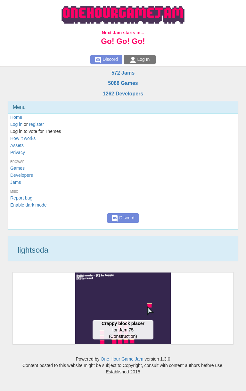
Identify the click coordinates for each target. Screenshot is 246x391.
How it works (23, 138)
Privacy (17, 152)
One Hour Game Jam (122, 359)
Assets (17, 145)
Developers (21, 175)
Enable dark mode (28, 205)
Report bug (21, 197)
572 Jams (123, 73)
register (36, 124)
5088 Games (123, 83)
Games (17, 168)
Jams (15, 182)
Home (16, 117)
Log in (16, 124)
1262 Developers (123, 93)
